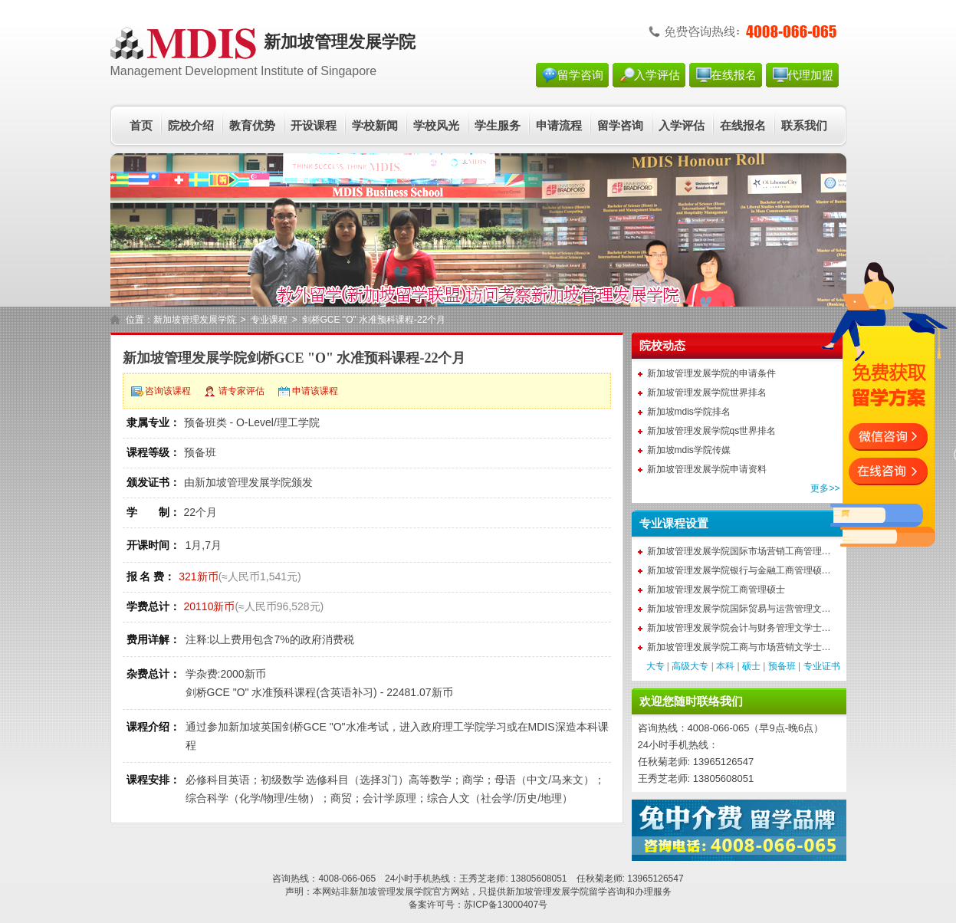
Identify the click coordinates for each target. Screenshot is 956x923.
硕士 (751, 666)
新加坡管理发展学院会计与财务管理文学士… (739, 627)
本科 (725, 666)
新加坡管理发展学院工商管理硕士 (716, 589)
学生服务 (498, 126)
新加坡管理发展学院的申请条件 (711, 373)
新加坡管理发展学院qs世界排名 (712, 430)
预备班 (782, 666)
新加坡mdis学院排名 (689, 411)
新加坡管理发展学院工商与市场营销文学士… (739, 647)
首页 (141, 126)
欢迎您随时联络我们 (691, 701)
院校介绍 (191, 126)
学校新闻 (375, 126)
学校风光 (436, 126)
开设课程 (314, 126)
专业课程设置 (673, 523)
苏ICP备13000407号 (505, 904)
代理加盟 (810, 75)
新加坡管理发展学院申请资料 (707, 469)
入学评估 (657, 75)
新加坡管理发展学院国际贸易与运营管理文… (739, 608)
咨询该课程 (168, 391)
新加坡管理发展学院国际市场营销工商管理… (739, 551)
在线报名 (734, 75)
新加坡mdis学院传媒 (689, 450)
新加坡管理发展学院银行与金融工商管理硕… (739, 570)
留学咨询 (580, 75)
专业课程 (269, 319)
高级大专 (690, 666)
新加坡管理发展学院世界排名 (707, 392)
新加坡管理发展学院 (194, 319)
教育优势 (252, 126)
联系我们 (804, 126)
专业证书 (821, 666)
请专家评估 (241, 391)
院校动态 (662, 346)
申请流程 (559, 126)
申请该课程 (315, 391)
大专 (655, 666)
